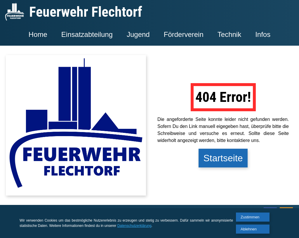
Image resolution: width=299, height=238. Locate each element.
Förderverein (184, 34)
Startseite (223, 158)
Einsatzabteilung (87, 34)
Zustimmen (250, 217)
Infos (262, 34)
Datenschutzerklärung (134, 226)
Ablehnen (249, 229)
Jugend (138, 34)
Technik (229, 34)
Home (38, 34)
